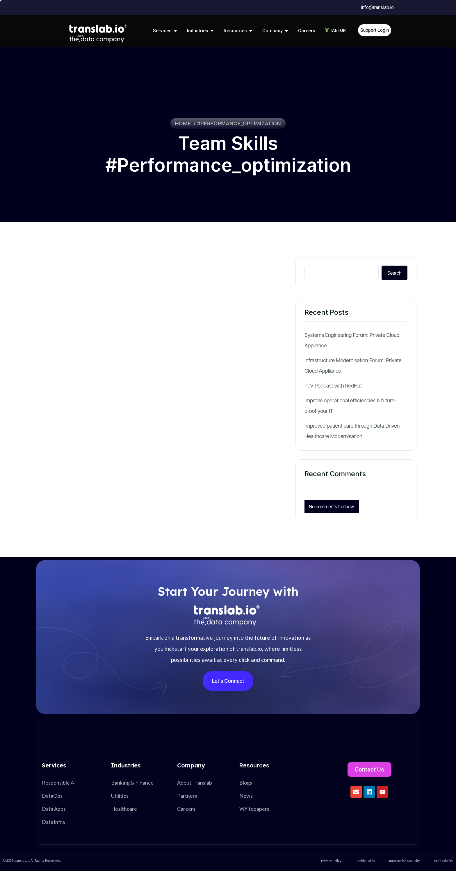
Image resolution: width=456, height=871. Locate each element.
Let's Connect (228, 681)
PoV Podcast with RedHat (333, 386)
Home (184, 123)
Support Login (374, 30)
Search (394, 273)
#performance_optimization (239, 123)
